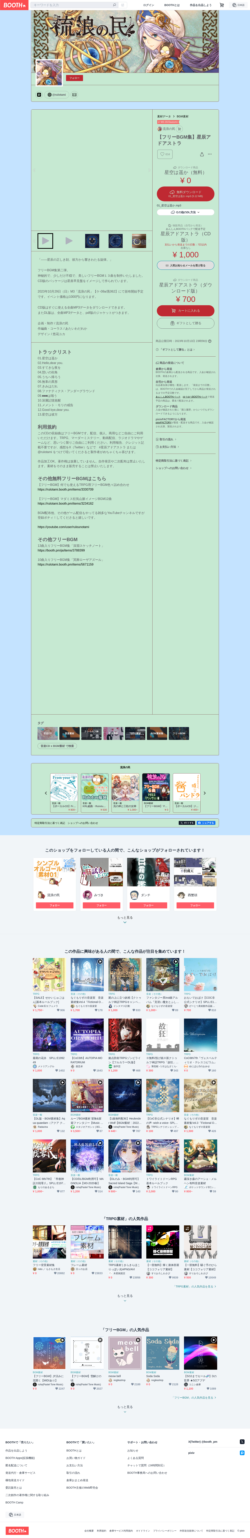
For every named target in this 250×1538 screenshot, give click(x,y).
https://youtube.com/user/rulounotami (63, 527)
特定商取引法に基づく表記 (172, 460)
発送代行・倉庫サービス (20, 1472)
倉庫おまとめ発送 (77, 1480)
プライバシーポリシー (165, 1531)
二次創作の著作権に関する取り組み (27, 1495)
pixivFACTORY (163, 422)
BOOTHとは (172, 5)
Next (149, 170)
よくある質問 (135, 1457)
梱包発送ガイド (15, 1480)
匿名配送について (16, 1465)
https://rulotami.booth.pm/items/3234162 (66, 503)
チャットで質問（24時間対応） (146, 1465)
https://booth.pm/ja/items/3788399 (61, 550)
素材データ (164, 116)
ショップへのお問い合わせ (172, 468)
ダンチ (145, 895)
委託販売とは (13, 1487)
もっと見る (125, 921)
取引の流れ (166, 439)
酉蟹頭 (192, 895)
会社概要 (89, 1531)
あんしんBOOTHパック (168, 396)
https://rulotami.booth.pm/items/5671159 (66, 564)
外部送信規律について (191, 1531)
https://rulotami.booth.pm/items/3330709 (66, 489)
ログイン (148, 5)
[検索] (114, 5)
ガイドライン (143, 1531)
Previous (34, 170)
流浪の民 (125, 767)
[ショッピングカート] (222, 5)
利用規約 (101, 1531)
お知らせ (132, 1450)
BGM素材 (182, 116)
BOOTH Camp (14, 1502)
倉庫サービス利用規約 (121, 1531)
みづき (99, 895)
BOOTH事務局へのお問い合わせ (147, 1472)
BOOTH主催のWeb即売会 (82, 1487)
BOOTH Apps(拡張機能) (20, 1457)
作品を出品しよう (201, 5)
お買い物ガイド (76, 1457)
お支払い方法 (168, 446)
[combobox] (74, 5)
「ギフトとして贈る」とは (176, 349)
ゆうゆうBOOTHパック (195, 396)
